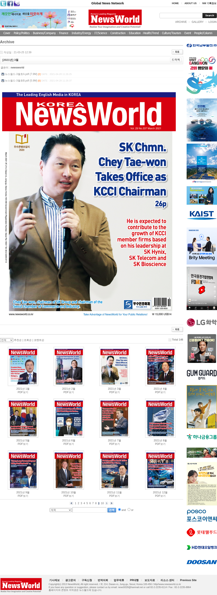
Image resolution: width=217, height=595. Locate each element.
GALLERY (198, 21)
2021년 (20, 388)
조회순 (28, 340)
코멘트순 (39, 340)
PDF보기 (23, 392)
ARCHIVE (181, 21)
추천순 (18, 340)
